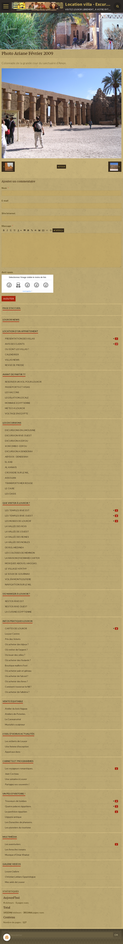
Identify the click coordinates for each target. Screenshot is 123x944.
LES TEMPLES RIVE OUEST (61, 515)
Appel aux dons (12, 751)
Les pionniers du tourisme (18, 827)
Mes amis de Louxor (15, 882)
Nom (4, 188)
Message (6, 226)
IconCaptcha (27, 291)
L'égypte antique (13, 817)
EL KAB (8, 462)
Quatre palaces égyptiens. (61, 806)
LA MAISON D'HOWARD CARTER (22, 558)
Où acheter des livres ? (16, 681)
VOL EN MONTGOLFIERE (18, 579)
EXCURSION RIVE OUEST (18, 435)
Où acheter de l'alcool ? (16, 676)
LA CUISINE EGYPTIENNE (18, 611)
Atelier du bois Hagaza (16, 708)
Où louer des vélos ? (15, 655)
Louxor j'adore (12, 871)
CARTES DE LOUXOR (61, 628)
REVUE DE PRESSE (14, 365)
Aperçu (58, 230)
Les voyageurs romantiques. (61, 768)
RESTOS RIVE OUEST (16, 606)
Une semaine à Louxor (16, 779)
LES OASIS (10, 493)
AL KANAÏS (11, 467)
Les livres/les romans (15, 849)
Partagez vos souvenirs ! (17, 784)
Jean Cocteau (12, 773)
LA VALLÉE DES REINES (17, 536)
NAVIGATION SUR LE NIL (18, 584)
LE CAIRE (10, 488)
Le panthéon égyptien (61, 811)
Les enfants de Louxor (16, 741)
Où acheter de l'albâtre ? (17, 692)
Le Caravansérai (13, 719)
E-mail (5, 200)
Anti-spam (7, 272)
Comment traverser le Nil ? (18, 686)
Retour (61, 166)
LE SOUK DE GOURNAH (17, 573)
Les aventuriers (61, 844)
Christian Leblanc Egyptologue (20, 876)
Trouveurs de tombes (61, 801)
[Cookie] (6, 937)
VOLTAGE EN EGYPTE (16, 413)
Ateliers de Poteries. (15, 714)
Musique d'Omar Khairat (17, 854)
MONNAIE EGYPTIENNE (17, 403)
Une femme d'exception (17, 746)
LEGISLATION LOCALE (17, 397)
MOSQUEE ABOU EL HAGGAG (21, 563)
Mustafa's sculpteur (15, 724)
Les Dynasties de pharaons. (18, 822)
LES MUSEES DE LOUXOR (61, 521)
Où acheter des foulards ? (18, 660)
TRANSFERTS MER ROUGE (19, 483)
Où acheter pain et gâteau (18, 670)
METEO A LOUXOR (15, 408)
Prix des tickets (12, 639)
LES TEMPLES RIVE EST (61, 510)
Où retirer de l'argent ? (16, 649)
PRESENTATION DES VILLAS (61, 338)
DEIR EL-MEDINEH (14, 547)
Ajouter (8, 298)
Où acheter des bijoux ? (17, 644)
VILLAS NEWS (12, 359)
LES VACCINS (12, 392)
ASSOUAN (10, 477)
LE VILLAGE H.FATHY (16, 568)
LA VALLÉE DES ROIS (16, 526)
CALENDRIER (12, 354)
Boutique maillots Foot (16, 665)
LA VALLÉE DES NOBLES (17, 542)
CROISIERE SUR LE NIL (17, 472)
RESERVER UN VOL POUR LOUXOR (23, 381)
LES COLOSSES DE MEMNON (20, 552)
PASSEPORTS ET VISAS (17, 387)
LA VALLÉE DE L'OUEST (17, 531)
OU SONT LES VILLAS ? (17, 349)
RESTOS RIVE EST (14, 601)
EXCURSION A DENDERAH (19, 451)
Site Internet (8, 213)
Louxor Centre (12, 633)
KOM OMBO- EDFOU (16, 446)
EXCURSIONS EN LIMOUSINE (20, 430)
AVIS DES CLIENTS (61, 343)
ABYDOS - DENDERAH (16, 456)
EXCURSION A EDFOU (16, 440)
